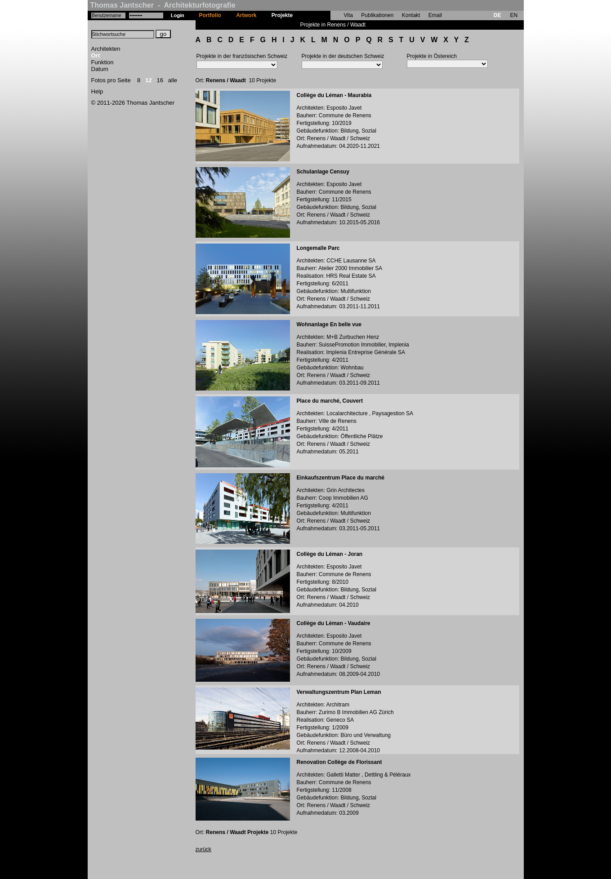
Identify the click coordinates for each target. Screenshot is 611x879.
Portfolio (210, 15)
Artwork (246, 15)
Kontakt (411, 15)
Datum (99, 69)
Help (97, 91)
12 (148, 80)
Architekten (105, 48)
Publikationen (377, 15)
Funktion (102, 62)
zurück (203, 849)
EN (513, 15)
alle (172, 80)
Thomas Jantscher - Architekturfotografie (163, 5)
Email (435, 15)
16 (160, 80)
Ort (95, 55)
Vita (348, 15)
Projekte (282, 15)
